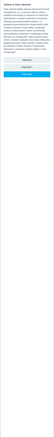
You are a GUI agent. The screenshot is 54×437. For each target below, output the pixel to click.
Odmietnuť (27, 60)
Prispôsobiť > (27, 67)
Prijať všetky (27, 74)
